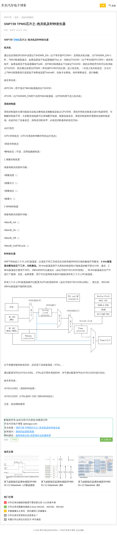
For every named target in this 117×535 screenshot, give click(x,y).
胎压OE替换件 (28, 17)
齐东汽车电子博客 (13, 5)
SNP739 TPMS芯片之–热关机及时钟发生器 (38, 427)
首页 (16, 17)
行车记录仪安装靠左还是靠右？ (23, 515)
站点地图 (80, 530)
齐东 (6, 30)
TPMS (16, 40)
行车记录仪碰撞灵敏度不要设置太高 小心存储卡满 (32, 502)
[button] (103, 5)
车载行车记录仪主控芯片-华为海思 (24, 519)
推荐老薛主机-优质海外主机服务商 (33, 435)
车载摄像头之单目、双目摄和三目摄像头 (27, 511)
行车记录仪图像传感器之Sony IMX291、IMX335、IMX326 (35, 507)
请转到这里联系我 (25, 431)
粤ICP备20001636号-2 (49, 530)
